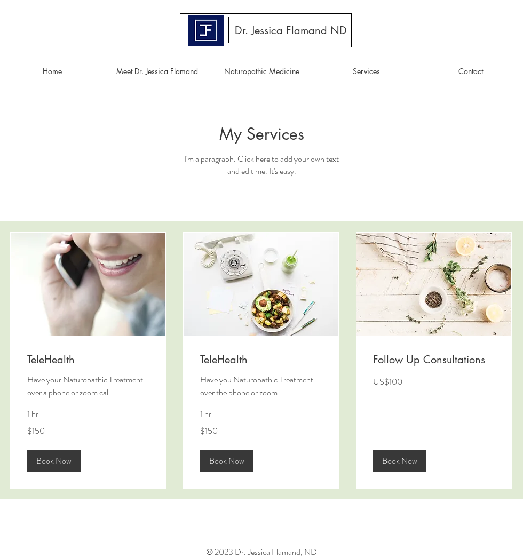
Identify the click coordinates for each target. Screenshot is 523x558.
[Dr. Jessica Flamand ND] (291, 30)
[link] (88, 360)
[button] (54, 461)
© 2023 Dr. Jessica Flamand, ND (261, 552)
